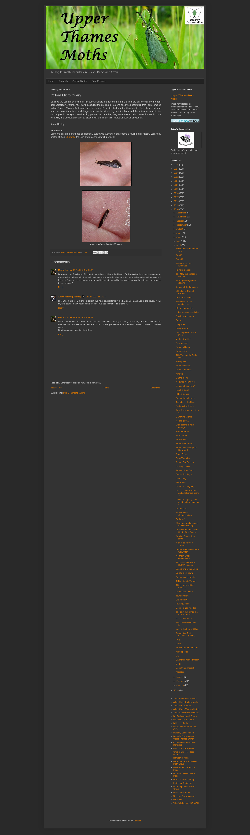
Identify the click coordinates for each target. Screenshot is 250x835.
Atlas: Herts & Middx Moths (185, 702)
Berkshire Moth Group (183, 719)
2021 (176, 181)
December (181, 213)
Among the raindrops (185, 398)
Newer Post (56, 388)
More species (182, 652)
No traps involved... (185, 406)
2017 (176, 197)
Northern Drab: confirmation (183, 557)
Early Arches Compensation (184, 513)
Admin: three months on (187, 647)
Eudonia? (180, 519)
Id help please (182, 394)
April (178, 245)
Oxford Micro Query (185, 486)
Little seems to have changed (185, 426)
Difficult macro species (183, 748)
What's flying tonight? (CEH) (186, 803)
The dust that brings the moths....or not (187, 613)
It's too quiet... (182, 421)
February (180, 681)
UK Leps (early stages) (183, 796)
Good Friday (181, 454)
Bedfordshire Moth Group (185, 716)
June (179, 237)
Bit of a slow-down (184, 573)
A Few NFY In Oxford (185, 382)
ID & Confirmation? (184, 618)
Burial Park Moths (184, 443)
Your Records (98, 81)
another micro (182, 431)
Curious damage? (184, 369)
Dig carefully (181, 600)
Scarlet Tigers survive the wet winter (187, 550)
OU (177, 656)
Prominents (181, 439)
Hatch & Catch (182, 390)
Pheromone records (182, 792)
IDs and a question (184, 308)
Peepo (179, 320)
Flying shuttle (182, 328)
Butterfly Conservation (183, 733)
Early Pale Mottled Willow (187, 660)
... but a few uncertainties (187, 312)
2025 (176, 164)
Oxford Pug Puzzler (185, 462)
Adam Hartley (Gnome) (69, 297)
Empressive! (181, 351)
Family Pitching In (184, 474)
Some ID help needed (186, 608)
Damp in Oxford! (183, 347)
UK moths (71, 137)
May (178, 241)
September (181, 225)
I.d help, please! (183, 270)
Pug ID (179, 255)
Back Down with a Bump (187, 569)
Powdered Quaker (184, 297)
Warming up (181, 508)
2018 (176, 193)
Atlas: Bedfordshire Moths (185, 698)
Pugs (178, 639)
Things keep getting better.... (185, 586)
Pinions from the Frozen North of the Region (187, 530)
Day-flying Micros (184, 417)
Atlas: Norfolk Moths (182, 705)
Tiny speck (181, 362)
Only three (180, 324)
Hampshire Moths (181, 758)
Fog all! (179, 259)
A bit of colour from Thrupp (184, 544)
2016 (176, 201)
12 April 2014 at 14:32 (83, 270)
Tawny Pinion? (182, 596)
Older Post (155, 388)
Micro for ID (181, 435)
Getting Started (79, 81)
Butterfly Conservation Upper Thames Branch (183, 737)
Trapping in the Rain (185, 402)
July (178, 233)
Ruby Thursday (183, 458)
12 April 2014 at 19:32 (83, 317)
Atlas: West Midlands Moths (186, 712)
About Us (63, 81)
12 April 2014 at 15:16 (95, 297)
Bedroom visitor (183, 339)
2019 (176, 189)
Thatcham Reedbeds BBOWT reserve (185, 563)
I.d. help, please (183, 604)
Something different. (185, 668)
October (180, 221)
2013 (176, 690)
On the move (182, 378)
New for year (182, 343)
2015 (176, 205)
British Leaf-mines (181, 723)
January (180, 685)
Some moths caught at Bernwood (186, 448)
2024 (176, 169)
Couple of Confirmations (187, 287)
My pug (179, 374)
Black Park (181, 482)
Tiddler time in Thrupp (186, 581)
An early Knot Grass (185, 470)
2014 (176, 209)
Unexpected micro (184, 591)
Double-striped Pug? (185, 386)
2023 (176, 173)
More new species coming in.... (184, 302)
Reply (60, 287)
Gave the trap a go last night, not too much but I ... (187, 502)
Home (51, 81)
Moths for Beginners (182, 783)
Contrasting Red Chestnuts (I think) (185, 634)
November (181, 217)
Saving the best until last (187, 629)
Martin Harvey (65, 270)
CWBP (179, 643)
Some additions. (183, 365)
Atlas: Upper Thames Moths (186, 709)
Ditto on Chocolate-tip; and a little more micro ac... (187, 493)
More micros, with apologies (184, 264)
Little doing (181, 478)
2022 (176, 177)
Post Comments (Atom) (74, 393)
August (180, 229)
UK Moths (177, 799)
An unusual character (185, 577)
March (179, 677)
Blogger (137, 821)
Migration (180, 672)
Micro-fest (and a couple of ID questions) (187, 524)
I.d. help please (183, 466)
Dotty (178, 664)
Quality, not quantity (185, 316)
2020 (176, 185)
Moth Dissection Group (183, 779)
